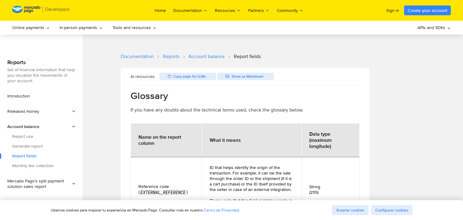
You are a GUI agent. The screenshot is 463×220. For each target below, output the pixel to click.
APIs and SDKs (434, 27)
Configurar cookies (391, 210)
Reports (171, 56)
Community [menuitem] (290, 10)
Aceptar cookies (350, 210)
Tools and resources (134, 27)
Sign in (392, 10)
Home (160, 10)
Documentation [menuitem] (190, 10)
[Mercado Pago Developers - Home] (41, 10)
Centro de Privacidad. (222, 210)
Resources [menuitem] (228, 10)
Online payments (31, 27)
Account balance (207, 56)
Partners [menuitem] (259, 10)
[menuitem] (31, 27)
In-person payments (81, 27)
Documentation (137, 56)
